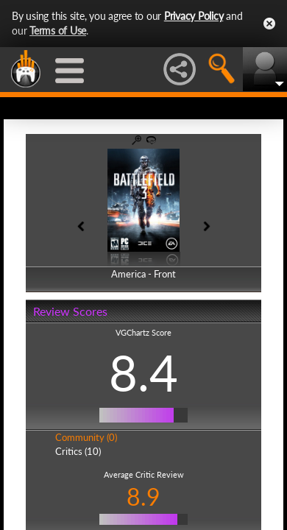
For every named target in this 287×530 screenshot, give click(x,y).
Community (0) (86, 437)
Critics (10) (78, 451)
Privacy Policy (194, 16)
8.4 (143, 372)
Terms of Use (57, 30)
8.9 (143, 496)
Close (269, 23)
